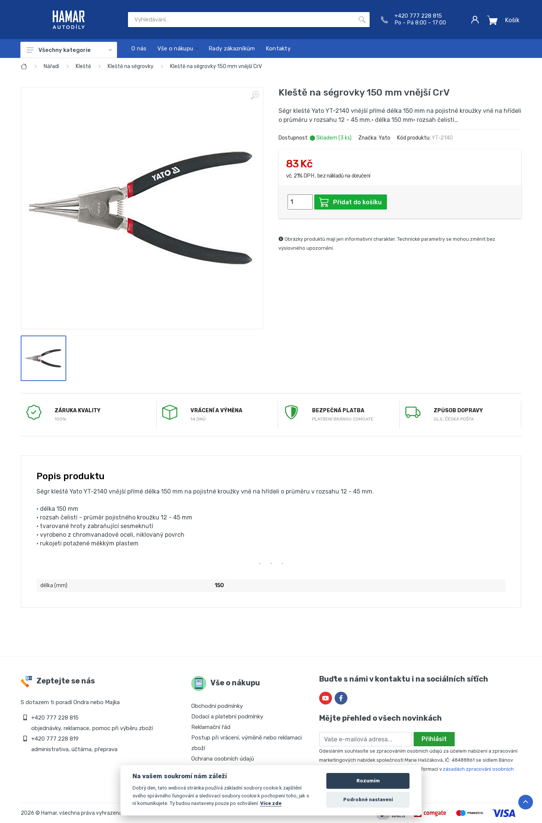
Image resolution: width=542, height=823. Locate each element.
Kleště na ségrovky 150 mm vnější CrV (216, 66)
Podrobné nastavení (368, 799)
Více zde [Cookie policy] (271, 803)
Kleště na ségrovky (131, 66)
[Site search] (241, 19)
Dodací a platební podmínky (227, 716)
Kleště (83, 66)
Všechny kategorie (69, 50)
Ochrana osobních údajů (222, 758)
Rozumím (368, 781)
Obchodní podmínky (217, 706)
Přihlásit (434, 739)
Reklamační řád (210, 727)
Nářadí (51, 66)
